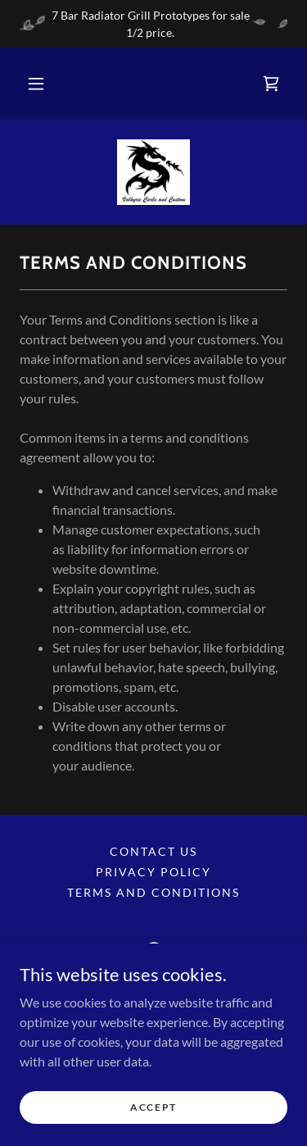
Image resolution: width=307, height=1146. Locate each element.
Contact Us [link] (153, 851)
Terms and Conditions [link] (153, 892)
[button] (36, 83)
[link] (271, 83)
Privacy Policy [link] (153, 872)
